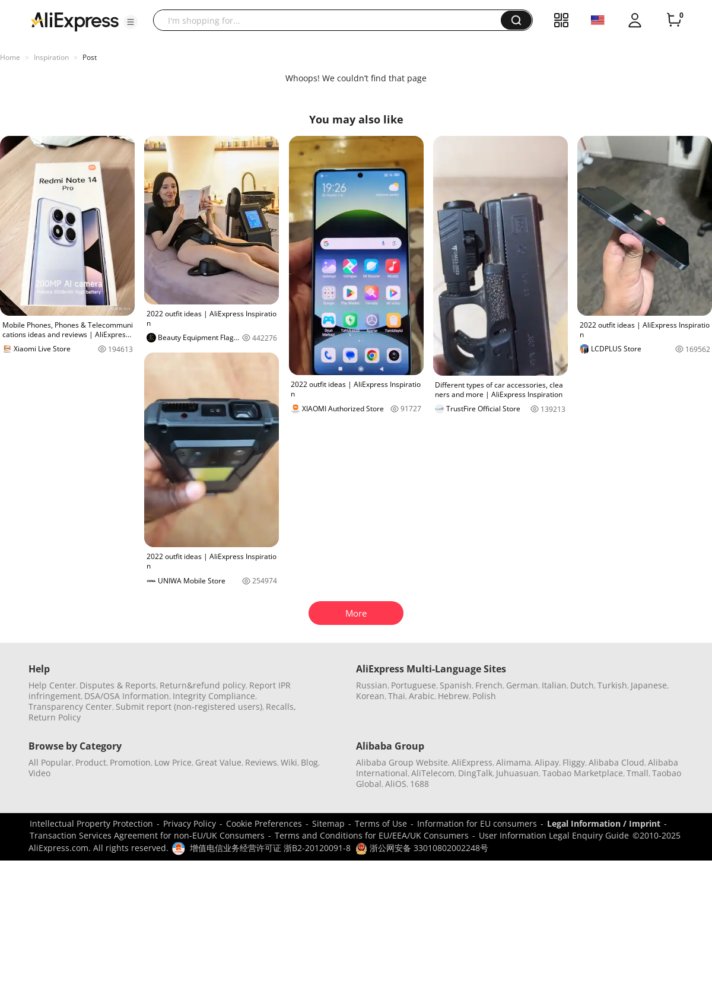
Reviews (261, 762)
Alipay (547, 762)
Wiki (289, 762)
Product (90, 762)
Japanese (649, 685)
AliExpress (472, 762)
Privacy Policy (189, 823)
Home (10, 57)
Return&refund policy (203, 685)
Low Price (173, 762)
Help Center (52, 685)
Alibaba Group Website (402, 762)
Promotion (130, 762)
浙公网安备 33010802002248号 (421, 847)
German (522, 685)
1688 (419, 783)
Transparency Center (70, 706)
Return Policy (54, 717)
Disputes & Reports (118, 685)
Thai (396, 695)
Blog (309, 762)
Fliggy (573, 762)
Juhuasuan (517, 773)
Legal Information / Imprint (603, 823)
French (489, 685)
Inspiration (51, 57)
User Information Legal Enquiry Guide (554, 835)
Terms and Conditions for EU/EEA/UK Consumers (372, 835)
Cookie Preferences (264, 823)
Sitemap (328, 823)
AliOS (395, 783)
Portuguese (413, 685)
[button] (130, 22)
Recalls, (281, 706)
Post (89, 57)
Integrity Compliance (214, 695)
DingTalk (475, 773)
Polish (484, 695)
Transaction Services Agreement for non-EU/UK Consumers (147, 835)
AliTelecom (432, 773)
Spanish (456, 685)
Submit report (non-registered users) (189, 706)
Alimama (513, 762)
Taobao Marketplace (582, 773)
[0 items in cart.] (674, 20)
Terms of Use (381, 823)
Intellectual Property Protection (91, 823)
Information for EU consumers (477, 823)
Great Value (218, 762)
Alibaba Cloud (616, 762)
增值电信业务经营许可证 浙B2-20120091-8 (270, 847)
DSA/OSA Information (126, 695)
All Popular (50, 762)
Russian (371, 685)
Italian (554, 685)
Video (39, 773)
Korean (370, 695)
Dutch (582, 685)
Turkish (612, 685)
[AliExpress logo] (74, 21)
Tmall (638, 773)
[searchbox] (331, 20)
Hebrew (453, 695)
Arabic (421, 695)
